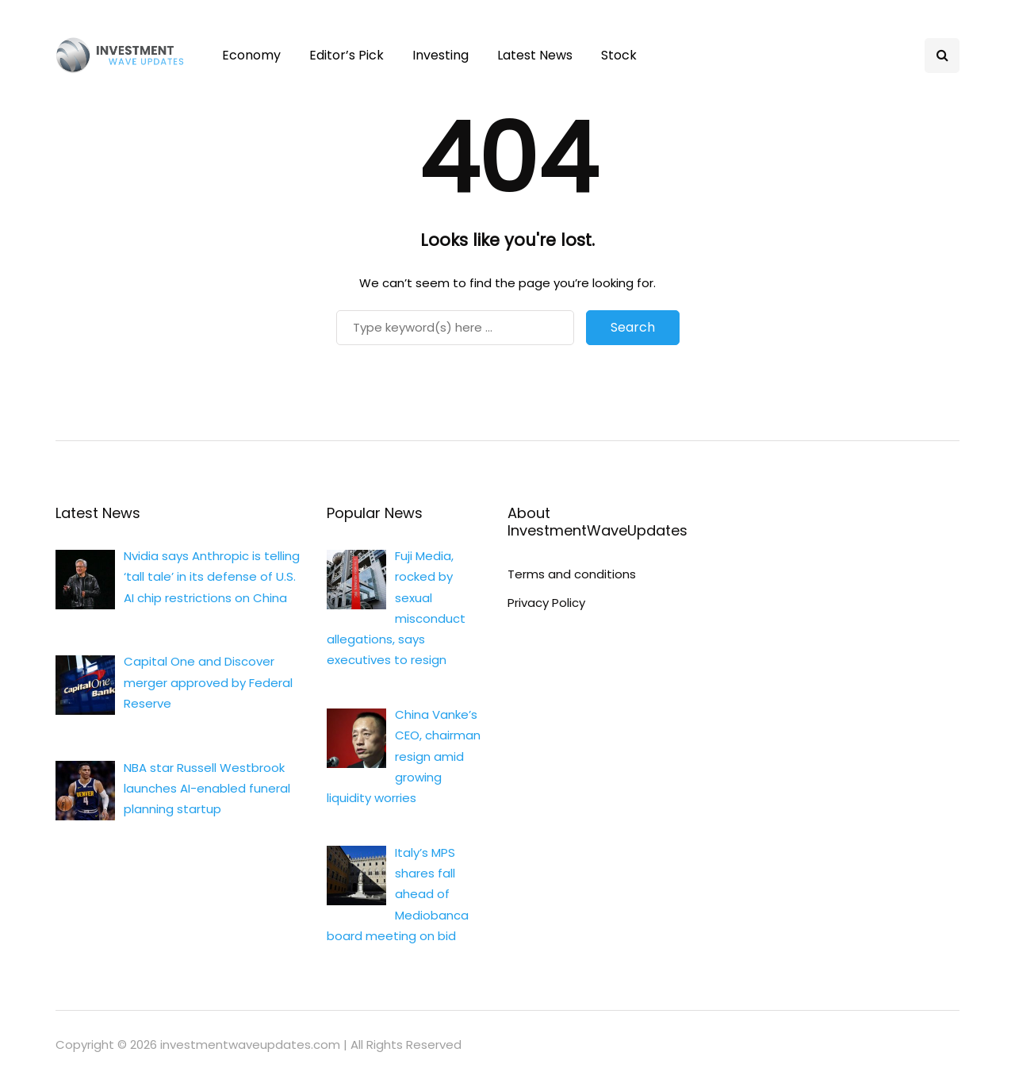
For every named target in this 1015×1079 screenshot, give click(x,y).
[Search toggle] (942, 55)
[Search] (455, 327)
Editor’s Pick (346, 55)
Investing (440, 55)
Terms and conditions (572, 574)
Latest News (535, 55)
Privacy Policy (546, 602)
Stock (619, 55)
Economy (251, 55)
